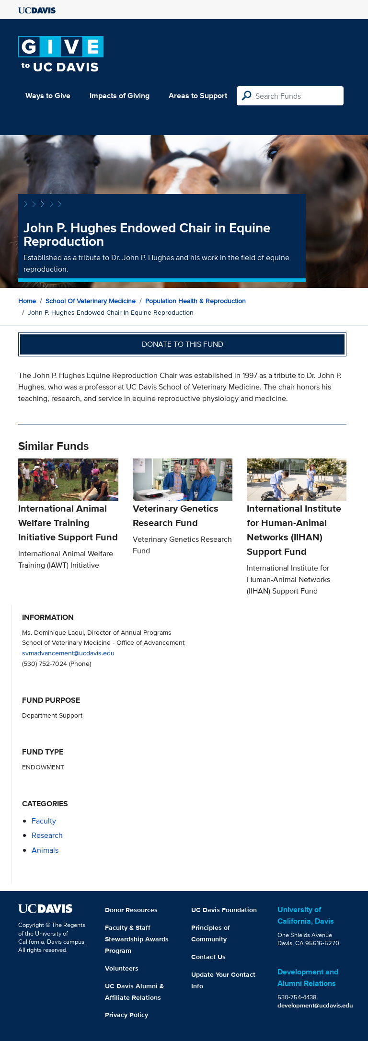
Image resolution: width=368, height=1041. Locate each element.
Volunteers (121, 968)
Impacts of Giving (120, 95)
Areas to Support (198, 95)
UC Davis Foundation (224, 910)
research (47, 835)
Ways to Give (47, 95)
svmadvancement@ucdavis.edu (68, 653)
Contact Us (208, 956)
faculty (44, 820)
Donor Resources (131, 910)
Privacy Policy (126, 1014)
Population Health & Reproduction (195, 301)
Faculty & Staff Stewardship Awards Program (137, 939)
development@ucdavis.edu (315, 1005)
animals (45, 850)
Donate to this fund (182, 344)
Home (27, 301)
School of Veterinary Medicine (91, 301)
